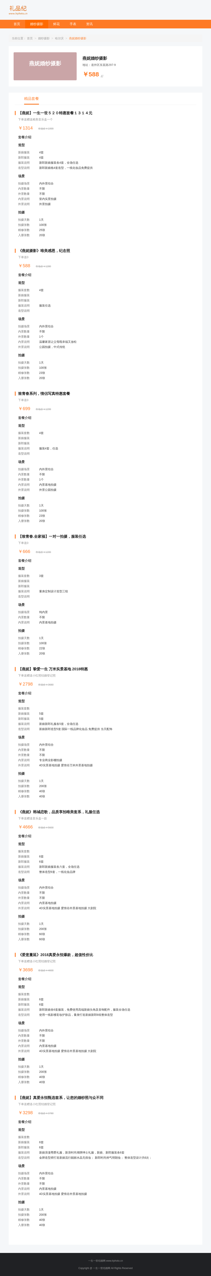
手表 (73, 24)
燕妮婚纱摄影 (94, 58)
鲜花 (56, 24)
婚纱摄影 (36, 24)
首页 (17, 24)
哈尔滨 (59, 38)
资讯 (89, 24)
